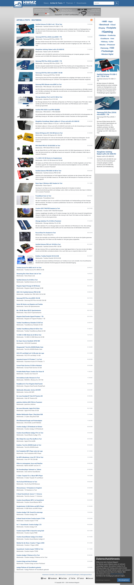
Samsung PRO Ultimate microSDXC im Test (49, 84)
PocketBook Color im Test (43, 196)
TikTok (72, 578)
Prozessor (111, 45)
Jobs (56, 574)
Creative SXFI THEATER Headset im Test (48, 208)
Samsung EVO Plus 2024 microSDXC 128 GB (49, 73)
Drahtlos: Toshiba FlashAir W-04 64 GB (47, 256)
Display (101, 28)
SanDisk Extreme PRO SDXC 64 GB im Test (48, 171)
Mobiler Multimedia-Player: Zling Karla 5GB (30, 414)
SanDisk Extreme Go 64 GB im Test (27, 280)
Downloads (81, 3)
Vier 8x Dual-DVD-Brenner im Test (27, 482)
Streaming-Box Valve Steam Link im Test (29, 274)
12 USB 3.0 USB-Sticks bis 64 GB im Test (29, 335)
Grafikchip (111, 35)
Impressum (45, 574)
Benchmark (104, 25)
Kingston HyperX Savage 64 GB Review (28, 286)
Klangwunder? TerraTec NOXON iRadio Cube (30, 347)
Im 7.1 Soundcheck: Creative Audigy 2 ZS (29, 524)
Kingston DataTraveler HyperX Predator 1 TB (30, 316)
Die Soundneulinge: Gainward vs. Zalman (29, 469)
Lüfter (111, 42)
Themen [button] (70, 3)
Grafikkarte (104, 38)
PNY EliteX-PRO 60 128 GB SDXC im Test (48, 145)
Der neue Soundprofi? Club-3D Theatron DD (30, 396)
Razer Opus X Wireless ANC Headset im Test (49, 183)
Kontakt (52, 574)
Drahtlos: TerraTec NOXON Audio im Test (29, 445)
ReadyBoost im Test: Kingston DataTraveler (30, 384)
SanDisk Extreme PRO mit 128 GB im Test (48, 244)
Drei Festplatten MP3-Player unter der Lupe (30, 451)
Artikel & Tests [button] (56, 3)
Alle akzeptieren (123, 580)
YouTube (63, 578)
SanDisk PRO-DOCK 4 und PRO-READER (48, 110)
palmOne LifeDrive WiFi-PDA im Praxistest (29, 402)
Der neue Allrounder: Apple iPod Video (28, 408)
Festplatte (111, 28)
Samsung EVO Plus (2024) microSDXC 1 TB (49, 37)
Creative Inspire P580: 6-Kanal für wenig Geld (30, 531)
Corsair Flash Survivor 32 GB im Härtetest (29, 365)
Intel (112, 38)
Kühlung (104, 42)
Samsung (104, 48)
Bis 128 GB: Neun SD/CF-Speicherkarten (29, 310)
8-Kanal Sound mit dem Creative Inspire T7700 (31, 518)
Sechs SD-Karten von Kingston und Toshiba (30, 304)
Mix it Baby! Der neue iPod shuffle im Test (29, 439)
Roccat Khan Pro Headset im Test (46, 233)
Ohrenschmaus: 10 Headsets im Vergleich (29, 488)
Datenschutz (62, 574)
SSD (111, 48)
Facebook (52, 578)
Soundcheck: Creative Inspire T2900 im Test (30, 549)
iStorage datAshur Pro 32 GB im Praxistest (48, 221)
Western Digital (107, 54)
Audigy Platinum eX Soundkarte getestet (29, 567)
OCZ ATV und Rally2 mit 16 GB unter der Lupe (30, 353)
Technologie (107, 51)
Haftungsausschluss (86, 574)
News (46, 3)
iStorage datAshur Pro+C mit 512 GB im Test (49, 97)
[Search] (104, 3)
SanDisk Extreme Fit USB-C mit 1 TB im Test (49, 24)
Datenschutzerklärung (117, 574)
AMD (104, 21)
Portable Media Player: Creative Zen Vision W (30, 371)
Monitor (102, 45)
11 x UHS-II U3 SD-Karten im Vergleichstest (49, 158)
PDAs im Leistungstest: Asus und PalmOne (29, 463)
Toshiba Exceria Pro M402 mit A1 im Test (29, 267)
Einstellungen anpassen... (103, 580)
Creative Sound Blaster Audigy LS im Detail (29, 537)
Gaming (107, 31)
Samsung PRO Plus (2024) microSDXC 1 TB (49, 61)
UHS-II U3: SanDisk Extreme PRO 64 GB (28, 292)
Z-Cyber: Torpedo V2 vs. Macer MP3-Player (30, 476)
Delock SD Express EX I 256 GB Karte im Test (49, 133)
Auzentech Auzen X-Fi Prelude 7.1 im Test (29, 359)
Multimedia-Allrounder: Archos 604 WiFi (29, 390)
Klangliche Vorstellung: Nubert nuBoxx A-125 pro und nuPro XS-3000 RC (57, 121)
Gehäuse (102, 35)
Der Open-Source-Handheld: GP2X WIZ (28, 341)
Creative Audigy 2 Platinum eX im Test (28, 555)
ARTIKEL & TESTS (23, 20)
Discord (89, 578)
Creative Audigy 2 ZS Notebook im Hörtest (29, 427)
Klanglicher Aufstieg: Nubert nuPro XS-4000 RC (50, 49)
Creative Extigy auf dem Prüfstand (27, 561)
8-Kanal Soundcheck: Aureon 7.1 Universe (29, 494)
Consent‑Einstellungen (73, 574)
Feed (43, 578)
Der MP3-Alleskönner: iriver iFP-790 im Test (30, 457)
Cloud (112, 25)
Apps (110, 21)
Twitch (80, 578)
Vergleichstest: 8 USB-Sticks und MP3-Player (30, 506)
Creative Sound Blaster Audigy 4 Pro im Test (30, 433)
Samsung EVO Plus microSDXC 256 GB (28, 298)
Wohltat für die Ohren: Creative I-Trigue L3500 (30, 543)
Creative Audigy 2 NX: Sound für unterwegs (30, 512)
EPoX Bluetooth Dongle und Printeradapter (29, 420)
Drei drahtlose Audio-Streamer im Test (28, 378)
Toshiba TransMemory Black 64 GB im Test (29, 329)
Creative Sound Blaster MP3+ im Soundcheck (30, 500)
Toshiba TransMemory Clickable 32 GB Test (30, 323)
